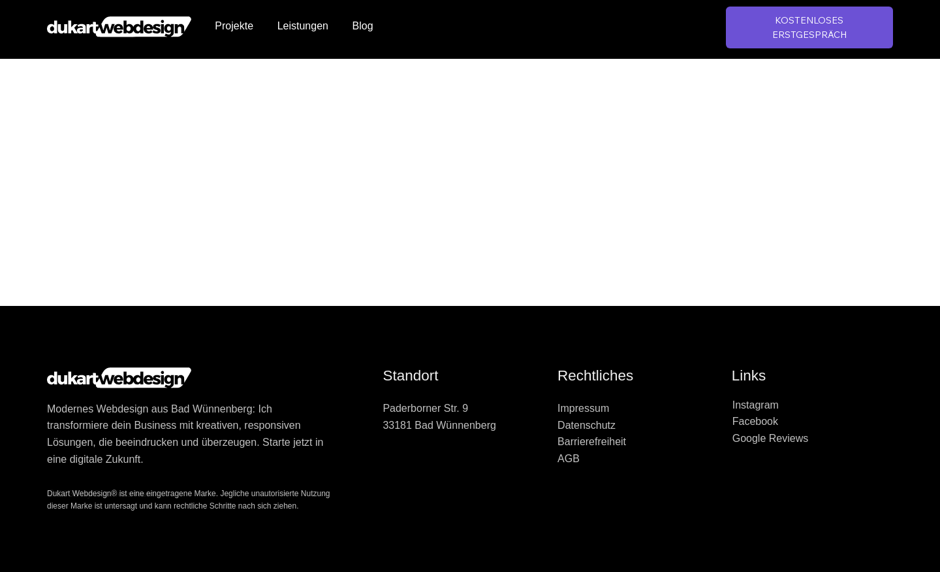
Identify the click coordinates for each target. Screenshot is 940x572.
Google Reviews (770, 438)
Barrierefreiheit (591, 441)
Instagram (755, 405)
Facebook (755, 421)
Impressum (583, 408)
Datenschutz (586, 425)
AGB (568, 458)
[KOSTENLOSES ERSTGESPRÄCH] (809, 28)
